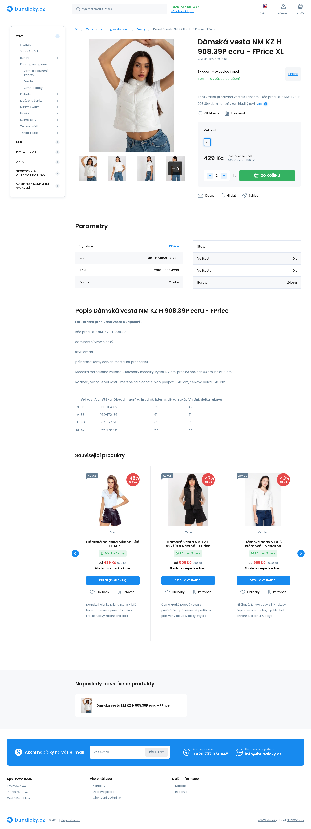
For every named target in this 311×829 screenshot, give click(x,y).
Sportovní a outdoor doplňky (30, 173)
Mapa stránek (70, 820)
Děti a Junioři (26, 152)
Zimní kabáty (33, 88)
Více (259, 104)
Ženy (89, 29)
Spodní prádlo (30, 51)
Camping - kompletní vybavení (32, 186)
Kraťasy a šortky (31, 101)
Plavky (24, 113)
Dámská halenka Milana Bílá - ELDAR (112, 544)
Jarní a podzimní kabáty (36, 73)
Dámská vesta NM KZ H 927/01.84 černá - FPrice (188, 544)
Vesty (141, 29)
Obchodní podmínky (107, 798)
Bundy (24, 58)
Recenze (181, 792)
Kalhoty (25, 94)
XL (207, 142)
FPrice (293, 74)
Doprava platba (103, 792)
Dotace (180, 786)
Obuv (20, 162)
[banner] (34, 9)
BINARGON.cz (295, 820)
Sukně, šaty (28, 120)
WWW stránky (267, 820)
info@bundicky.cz (182, 11)
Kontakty (99, 786)
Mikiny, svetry (29, 107)
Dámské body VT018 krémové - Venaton (263, 544)
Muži (19, 142)
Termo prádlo (29, 126)
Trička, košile (29, 133)
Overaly (25, 45)
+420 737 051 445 (185, 7)
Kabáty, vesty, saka (115, 29)
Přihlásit (156, 752)
